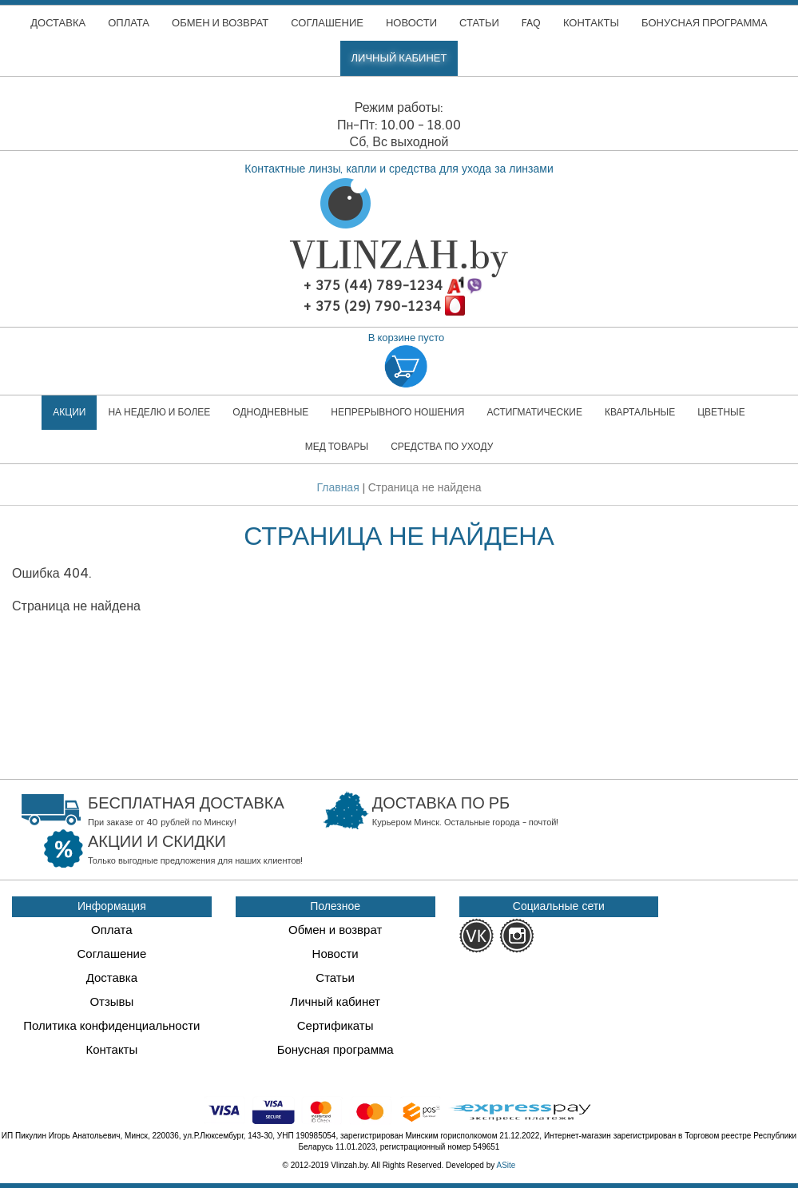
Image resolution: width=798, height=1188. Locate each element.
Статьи (335, 978)
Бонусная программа (335, 1050)
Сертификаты (335, 1026)
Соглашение (111, 954)
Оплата (112, 930)
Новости (335, 954)
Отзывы (111, 1002)
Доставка (111, 978)
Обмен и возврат (335, 930)
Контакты (111, 1050)
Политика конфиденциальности (111, 1026)
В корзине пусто (406, 361)
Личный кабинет (335, 1002)
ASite (506, 1165)
